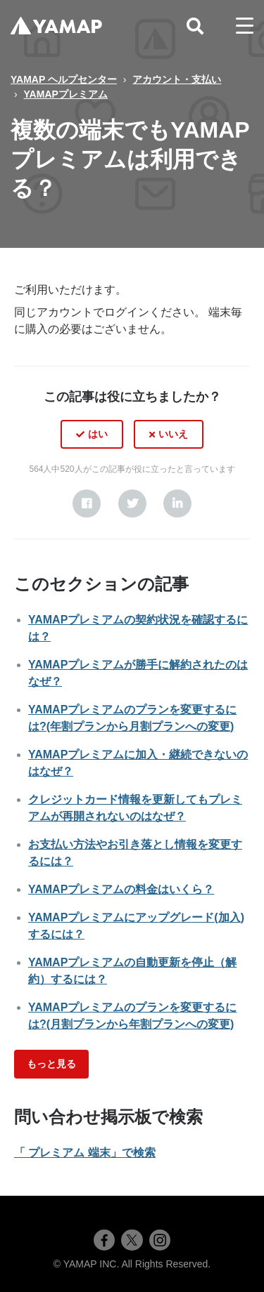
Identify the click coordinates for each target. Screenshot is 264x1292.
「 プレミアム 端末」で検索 (85, 1153)
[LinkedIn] (177, 503)
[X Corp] (132, 503)
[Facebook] (87, 503)
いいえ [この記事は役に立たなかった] (173, 434)
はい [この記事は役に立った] (98, 434)
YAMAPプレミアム (66, 94)
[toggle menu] (244, 26)
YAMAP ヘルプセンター (64, 79)
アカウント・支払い (176, 79)
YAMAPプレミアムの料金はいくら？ (121, 889)
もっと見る (51, 1063)
